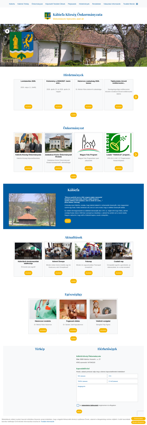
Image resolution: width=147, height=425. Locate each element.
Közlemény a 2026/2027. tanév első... (58, 82)
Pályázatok (72, 4)
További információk (47, 421)
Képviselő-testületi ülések (55, 4)
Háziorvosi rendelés (43, 321)
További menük (130, 4)
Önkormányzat (37, 4)
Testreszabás (138, 418)
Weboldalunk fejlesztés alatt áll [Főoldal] (77, 16)
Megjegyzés (81, 386)
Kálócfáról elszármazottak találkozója (28, 262)
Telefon (82, 381)
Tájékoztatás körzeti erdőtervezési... (119, 82)
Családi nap (118, 261)
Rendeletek (96, 4)
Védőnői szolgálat (103, 321)
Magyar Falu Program (88, 155)
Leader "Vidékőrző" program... (118, 155)
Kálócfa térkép (23, 4)
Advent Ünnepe (58, 261)
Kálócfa (12, 4)
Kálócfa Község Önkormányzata (28, 155)
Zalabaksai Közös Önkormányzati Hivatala (58, 156)
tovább (73, 115)
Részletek (28, 106)
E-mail (113, 381)
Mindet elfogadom (138, 422)
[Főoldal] (48, 16)
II (7, 31)
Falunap (88, 261)
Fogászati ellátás (73, 321)
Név (81, 376)
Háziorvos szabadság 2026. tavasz (88, 82)
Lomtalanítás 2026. (28, 81)
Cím (110, 376)
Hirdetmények (84, 4)
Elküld (79, 411)
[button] (136, 97)
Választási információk (112, 4)
